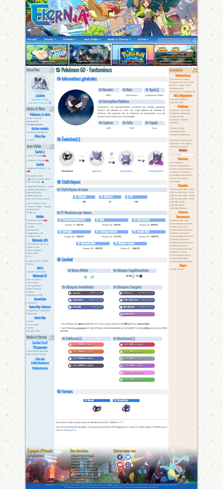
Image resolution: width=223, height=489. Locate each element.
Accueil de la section (180, 79)
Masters (31, 227)
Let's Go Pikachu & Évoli (38, 199)
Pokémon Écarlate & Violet (83, 463)
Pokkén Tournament (37, 272)
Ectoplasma (126, 171)
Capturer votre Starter (180, 110)
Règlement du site (36, 455)
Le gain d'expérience (180, 165)
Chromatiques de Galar (181, 261)
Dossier (48, 39)
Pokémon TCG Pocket (132, 61)
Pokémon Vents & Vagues (83, 455)
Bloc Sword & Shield (37, 354)
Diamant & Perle (35, 295)
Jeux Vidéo (91, 39)
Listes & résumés (35, 118)
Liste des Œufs (177, 102)
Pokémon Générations (38, 132)
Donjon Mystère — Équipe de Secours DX (38, 208)
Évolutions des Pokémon (182, 140)
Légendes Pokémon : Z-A (90, 61)
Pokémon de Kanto (179, 220)
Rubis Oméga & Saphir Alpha (34, 251)
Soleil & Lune (33, 247)
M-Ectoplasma (156, 171)
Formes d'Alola (177, 128)
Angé (109, 485)
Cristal (30, 321)
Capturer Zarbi (177, 116)
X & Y (30, 256)
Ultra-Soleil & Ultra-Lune (38, 244)
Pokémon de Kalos (179, 245)
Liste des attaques (179, 208)
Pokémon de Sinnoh (180, 239)
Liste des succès (178, 202)
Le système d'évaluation (181, 175)
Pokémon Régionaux (180, 134)
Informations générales (38, 351)
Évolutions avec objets (181, 143)
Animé (142, 39)
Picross (31, 264)
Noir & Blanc (33, 282)
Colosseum (33, 303)
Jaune (30, 328)
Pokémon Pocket (35, 220)
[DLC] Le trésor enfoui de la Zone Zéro (38, 180)
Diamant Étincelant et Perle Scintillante (87, 472)
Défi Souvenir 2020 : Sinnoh (183, 198)
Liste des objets (177, 205)
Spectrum (96, 171)
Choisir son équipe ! (180, 178)
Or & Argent (33, 324)
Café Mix (32, 212)
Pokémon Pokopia (36, 160)
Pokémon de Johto (179, 227)
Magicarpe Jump (35, 233)
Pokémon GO (34, 236)
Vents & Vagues (35, 155)
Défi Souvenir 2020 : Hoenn (183, 195)
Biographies (33, 121)
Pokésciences (40, 368)
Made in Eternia (118, 39)
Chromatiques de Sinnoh (182, 242)
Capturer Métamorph (180, 113)
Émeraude (32, 313)
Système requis (177, 88)
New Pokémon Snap (37, 203)
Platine (31, 292)
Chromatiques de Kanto (182, 223)
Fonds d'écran (177, 269)
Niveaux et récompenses (182, 169)
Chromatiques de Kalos (181, 249)
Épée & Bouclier (35, 195)
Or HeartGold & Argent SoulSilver (34, 287)
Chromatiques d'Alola (181, 255)
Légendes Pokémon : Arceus (41, 186)
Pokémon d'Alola (179, 252)
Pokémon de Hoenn (180, 233)
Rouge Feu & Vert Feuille (39, 310)
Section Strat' (40, 343)
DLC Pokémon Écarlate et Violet (85, 466)
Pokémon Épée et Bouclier (83, 474)
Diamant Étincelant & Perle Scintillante (36, 191)
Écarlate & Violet (175, 53)
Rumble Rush (33, 230)
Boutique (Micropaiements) (183, 91)
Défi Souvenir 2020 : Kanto (182, 189)
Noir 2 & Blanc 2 (35, 279)
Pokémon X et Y (78, 480)
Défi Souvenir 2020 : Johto (182, 192)
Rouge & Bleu (34, 331)
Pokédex (68, 39)
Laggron (40, 96)
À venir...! (32, 140)
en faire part (67, 430)
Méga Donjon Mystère (38, 261)
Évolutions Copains (179, 146)
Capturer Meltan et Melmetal (178, 121)
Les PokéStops (177, 162)
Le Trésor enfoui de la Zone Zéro (175, 61)
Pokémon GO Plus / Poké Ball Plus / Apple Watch (181, 83)
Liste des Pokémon (38, 102)
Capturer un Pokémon (181, 172)
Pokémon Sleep (47, 61)
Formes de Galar (178, 131)
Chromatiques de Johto (181, 230)
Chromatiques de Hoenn (182, 236)
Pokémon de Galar (179, 258)
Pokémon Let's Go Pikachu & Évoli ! (86, 477)
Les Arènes (175, 181)
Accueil (32, 39)
